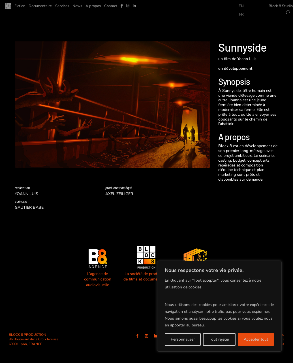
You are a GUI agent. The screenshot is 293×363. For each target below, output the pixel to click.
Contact (110, 6)
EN (241, 6)
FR (241, 14)
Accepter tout (256, 339)
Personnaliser (183, 339)
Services (62, 6)
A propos (93, 6)
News (77, 6)
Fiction (19, 6)
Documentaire (40, 6)
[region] (219, 306)
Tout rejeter (219, 339)
